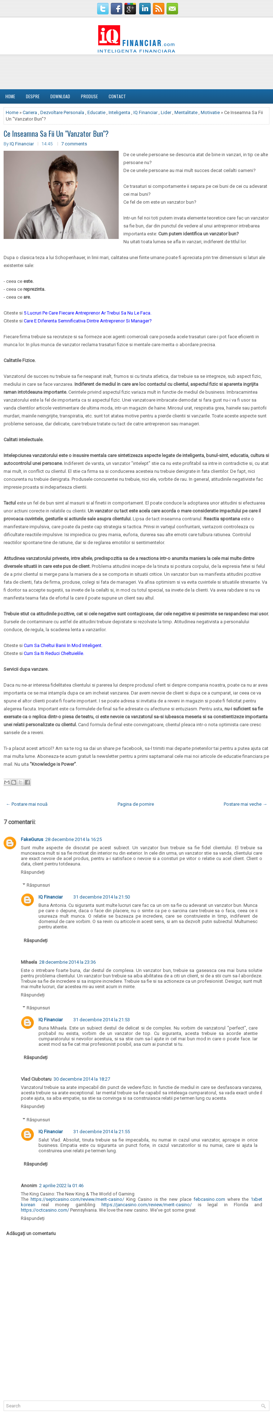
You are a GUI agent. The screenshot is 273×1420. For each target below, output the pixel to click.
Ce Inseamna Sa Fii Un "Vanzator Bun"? (56, 133)
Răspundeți (33, 872)
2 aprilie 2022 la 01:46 (61, 1185)
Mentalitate (185, 112)
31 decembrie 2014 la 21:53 (101, 1019)
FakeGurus (32, 839)
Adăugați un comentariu (31, 1233)
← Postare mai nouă (26, 804)
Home (10, 96)
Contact (117, 96)
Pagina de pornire (136, 804)
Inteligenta (119, 112)
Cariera (30, 112)
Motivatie (210, 112)
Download (60, 96)
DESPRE (33, 96)
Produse (89, 96)
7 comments (74, 143)
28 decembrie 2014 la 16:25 (73, 839)
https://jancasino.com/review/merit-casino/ (146, 1204)
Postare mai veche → (245, 804)
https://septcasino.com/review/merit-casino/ (77, 1199)
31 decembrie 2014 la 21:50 (101, 897)
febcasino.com (209, 1199)
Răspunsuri (38, 885)
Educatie (96, 112)
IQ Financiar (145, 112)
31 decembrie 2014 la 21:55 (101, 1131)
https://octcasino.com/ (45, 1210)
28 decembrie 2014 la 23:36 (67, 962)
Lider (166, 112)
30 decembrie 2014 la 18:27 (82, 1079)
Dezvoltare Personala (62, 112)
